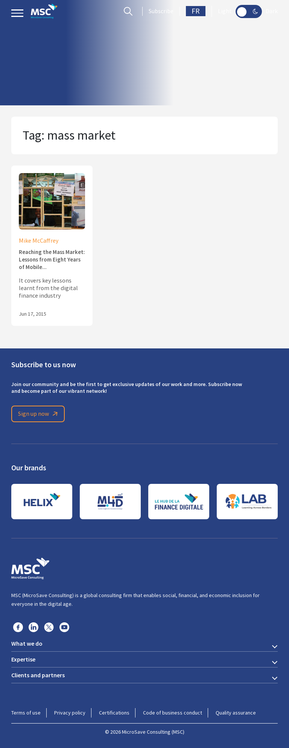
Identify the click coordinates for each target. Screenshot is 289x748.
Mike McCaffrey (38, 241)
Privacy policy (69, 712)
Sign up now (39, 414)
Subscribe (161, 11)
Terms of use (26, 712)
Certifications (114, 712)
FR (196, 11)
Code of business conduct (172, 712)
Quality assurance (236, 712)
